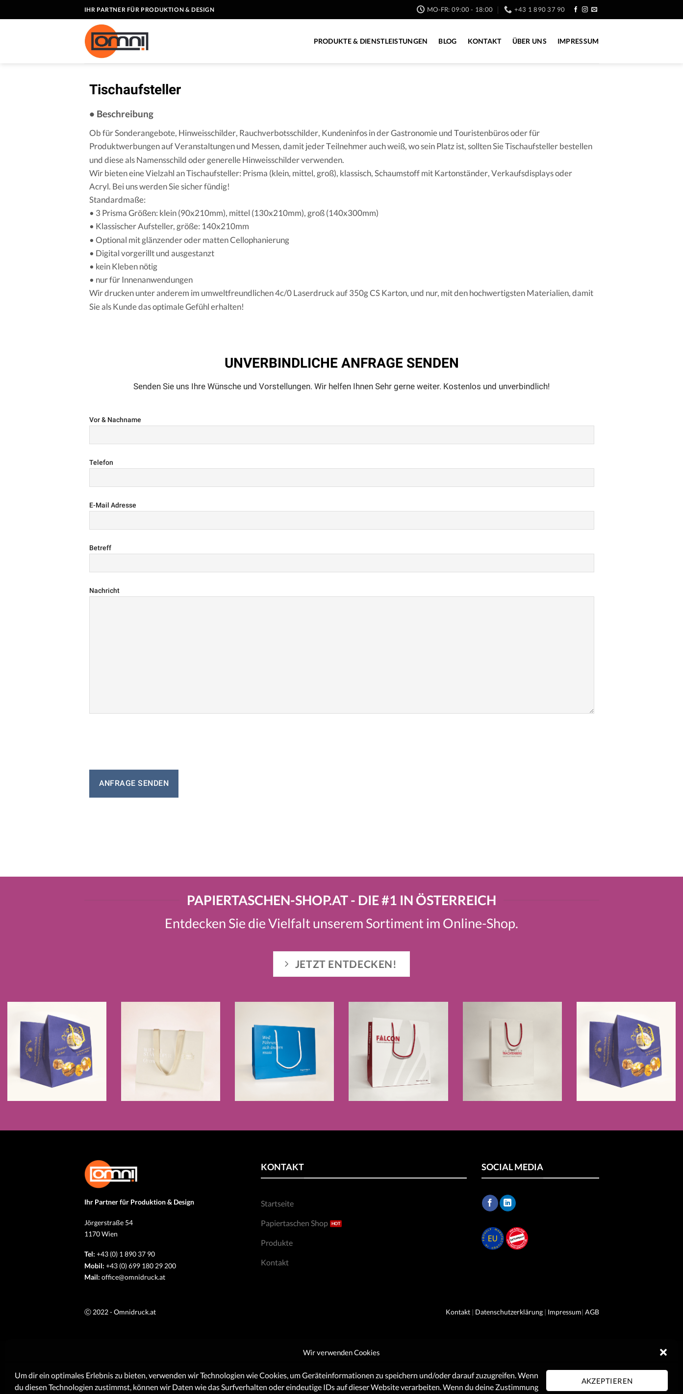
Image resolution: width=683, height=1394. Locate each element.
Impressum (578, 41)
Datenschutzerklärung (509, 1312)
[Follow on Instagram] (585, 9)
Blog (447, 41)
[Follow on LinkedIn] (508, 1203)
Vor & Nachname (341, 430)
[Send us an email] (594, 9)
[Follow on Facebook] (576, 9)
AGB (592, 1312)
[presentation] (163, 745)
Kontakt (485, 41)
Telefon (341, 472)
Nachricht (341, 650)
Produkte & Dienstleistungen (371, 41)
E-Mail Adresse (341, 515)
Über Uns (529, 41)
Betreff (341, 558)
